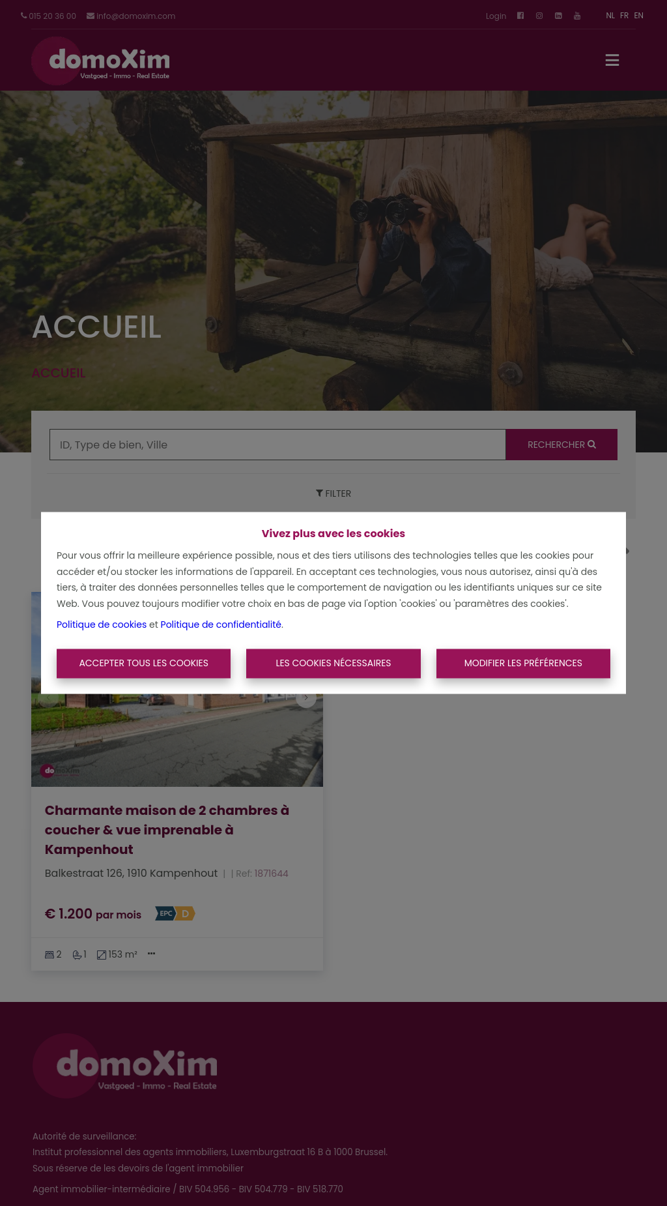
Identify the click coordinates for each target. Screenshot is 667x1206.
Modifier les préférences (523, 662)
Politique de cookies (102, 625)
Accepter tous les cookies (143, 662)
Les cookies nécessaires (333, 662)
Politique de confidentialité (221, 625)
